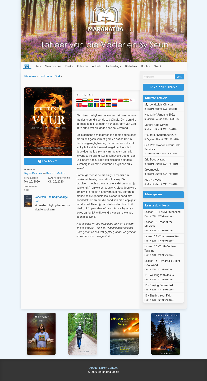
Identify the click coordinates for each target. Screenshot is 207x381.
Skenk (158, 66)
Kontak (145, 66)
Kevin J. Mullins (56, 173)
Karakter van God (49, 76)
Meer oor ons (53, 66)
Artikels (97, 66)
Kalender (82, 66)
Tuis (38, 66)
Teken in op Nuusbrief (163, 87)
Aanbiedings (113, 66)
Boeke (69, 66)
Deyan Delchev (33, 173)
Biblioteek (131, 66)
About (93, 367)
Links (102, 367)
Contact (113, 367)
